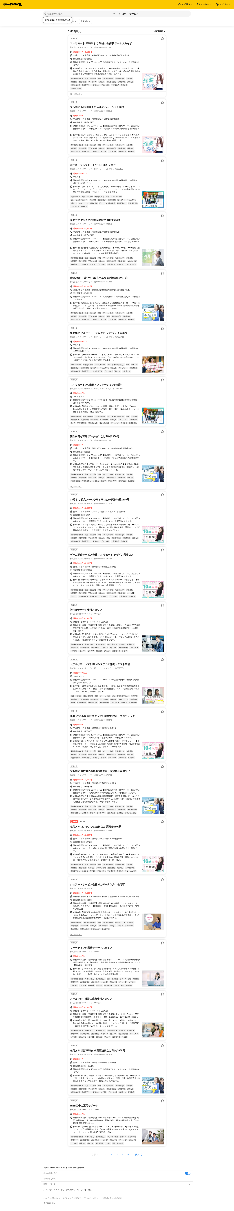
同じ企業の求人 (76, 94)
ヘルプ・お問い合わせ (52, 1198)
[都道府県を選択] (79, 14)
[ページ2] (111, 1154)
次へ (137, 1154)
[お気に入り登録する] (162, 38)
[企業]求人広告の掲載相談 (112, 1198)
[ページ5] (128, 1154)
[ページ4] (122, 1154)
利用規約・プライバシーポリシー (87, 1198)
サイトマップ (67, 1198)
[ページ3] (117, 1154)
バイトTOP (48, 1190)
